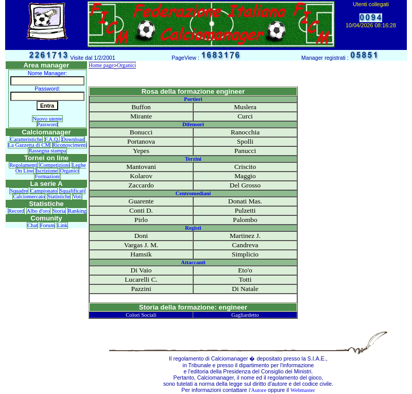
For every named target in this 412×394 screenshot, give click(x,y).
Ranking (77, 211)
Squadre (19, 191)
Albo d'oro (38, 211)
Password (47, 124)
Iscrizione (47, 171)
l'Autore (257, 390)
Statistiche (58, 196)
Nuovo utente (47, 119)
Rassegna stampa (47, 150)
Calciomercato (29, 196)
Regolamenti (23, 165)
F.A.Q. (52, 139)
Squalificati (72, 191)
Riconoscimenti (70, 145)
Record (16, 211)
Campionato (43, 191)
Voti (77, 196)
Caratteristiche (26, 139)
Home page (101, 65)
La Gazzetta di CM (29, 145)
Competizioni (55, 165)
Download (73, 139)
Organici (69, 171)
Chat (32, 225)
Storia (59, 211)
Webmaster (302, 390)
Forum (47, 225)
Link (62, 225)
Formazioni (47, 176)
